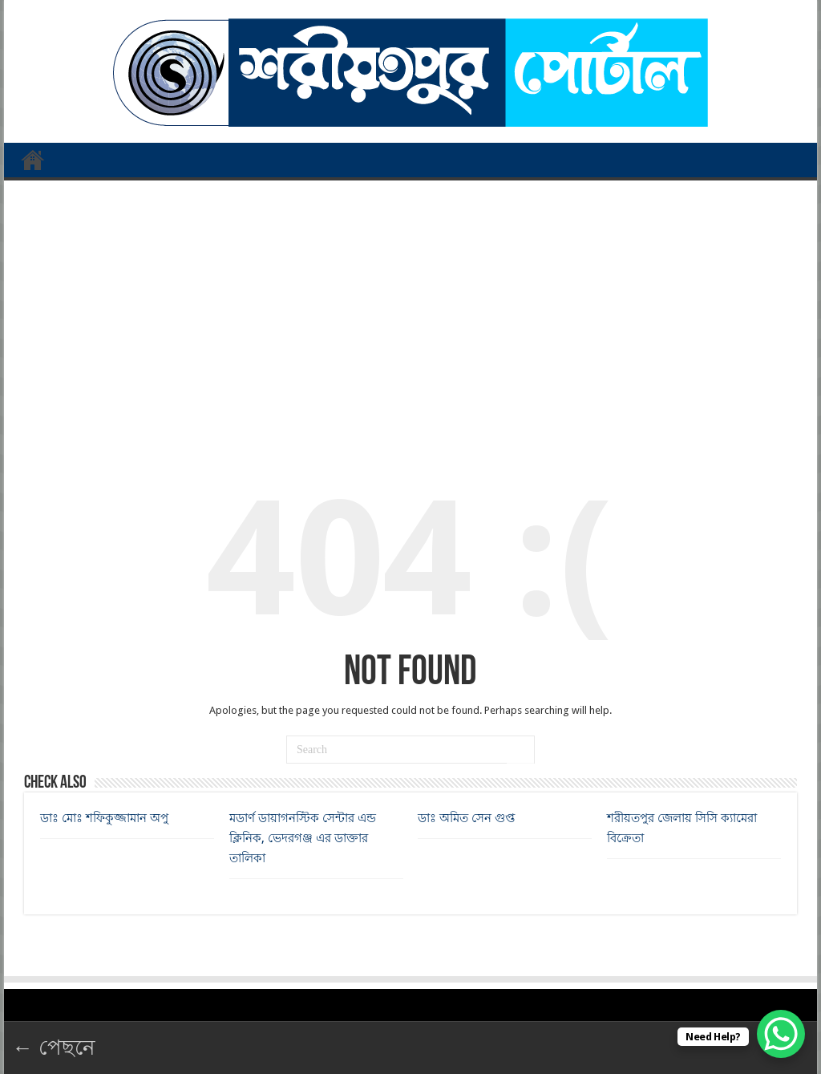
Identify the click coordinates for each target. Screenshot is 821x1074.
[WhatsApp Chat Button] (781, 1034)
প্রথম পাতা (33, 159)
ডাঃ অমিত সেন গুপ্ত (466, 818)
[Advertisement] (410, 309)
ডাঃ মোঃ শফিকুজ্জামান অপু (104, 818)
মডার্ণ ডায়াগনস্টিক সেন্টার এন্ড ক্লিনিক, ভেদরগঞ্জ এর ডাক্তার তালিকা (302, 838)
